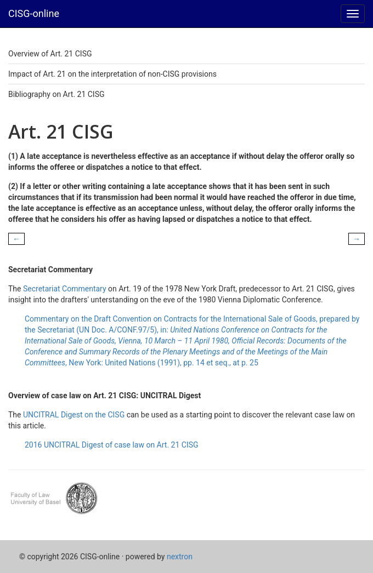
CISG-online (33, 13)
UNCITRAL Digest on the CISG (74, 414)
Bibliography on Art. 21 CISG (56, 94)
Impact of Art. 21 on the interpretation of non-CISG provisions (112, 74)
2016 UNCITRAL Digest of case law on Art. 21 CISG (112, 444)
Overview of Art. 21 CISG (50, 53)
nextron (180, 556)
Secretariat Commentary (64, 288)
